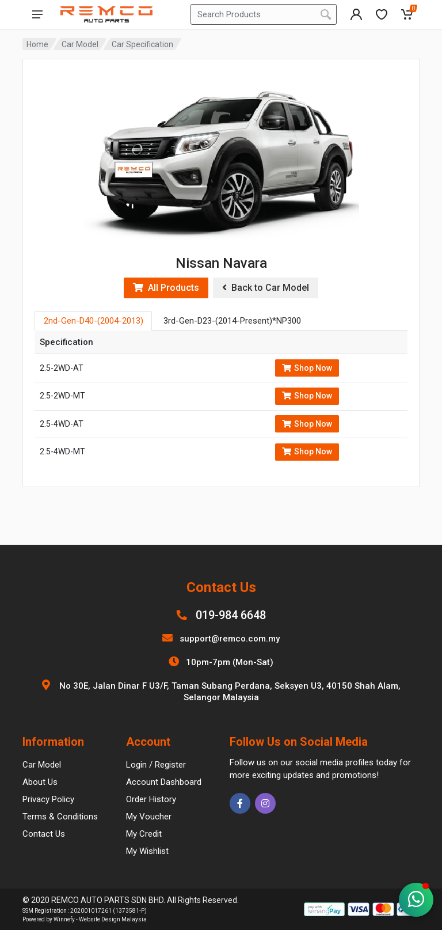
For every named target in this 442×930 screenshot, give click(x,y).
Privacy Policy (48, 799)
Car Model (80, 44)
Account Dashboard (163, 782)
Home (37, 44)
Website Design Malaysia (113, 919)
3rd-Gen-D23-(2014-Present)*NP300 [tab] (232, 321)
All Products (166, 287)
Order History (151, 799)
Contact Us (43, 834)
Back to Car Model (265, 287)
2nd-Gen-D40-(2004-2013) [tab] (93, 321)
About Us (40, 782)
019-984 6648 (231, 615)
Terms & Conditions (60, 816)
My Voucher (149, 816)
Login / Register (156, 765)
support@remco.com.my (230, 638)
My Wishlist (147, 851)
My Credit (144, 834)
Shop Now (307, 368)
